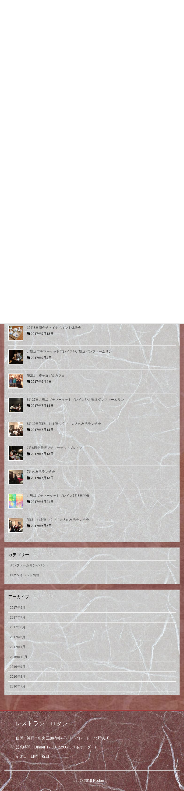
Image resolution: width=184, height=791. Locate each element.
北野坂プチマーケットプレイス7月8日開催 (58, 496)
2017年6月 (17, 627)
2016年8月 (17, 676)
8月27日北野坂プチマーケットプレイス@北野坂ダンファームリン (75, 399)
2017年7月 (17, 617)
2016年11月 (18, 657)
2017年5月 (17, 637)
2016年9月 (17, 667)
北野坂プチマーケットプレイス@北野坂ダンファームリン (69, 351)
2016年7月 (17, 686)
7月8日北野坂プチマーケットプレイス (55, 448)
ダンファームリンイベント (29, 565)
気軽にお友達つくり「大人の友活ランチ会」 (59, 520)
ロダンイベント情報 (24, 575)
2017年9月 (17, 607)
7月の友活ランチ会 (41, 471)
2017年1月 (17, 647)
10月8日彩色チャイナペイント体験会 (54, 327)
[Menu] (168, 7)
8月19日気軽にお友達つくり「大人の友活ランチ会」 (65, 424)
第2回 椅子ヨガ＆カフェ (46, 375)
